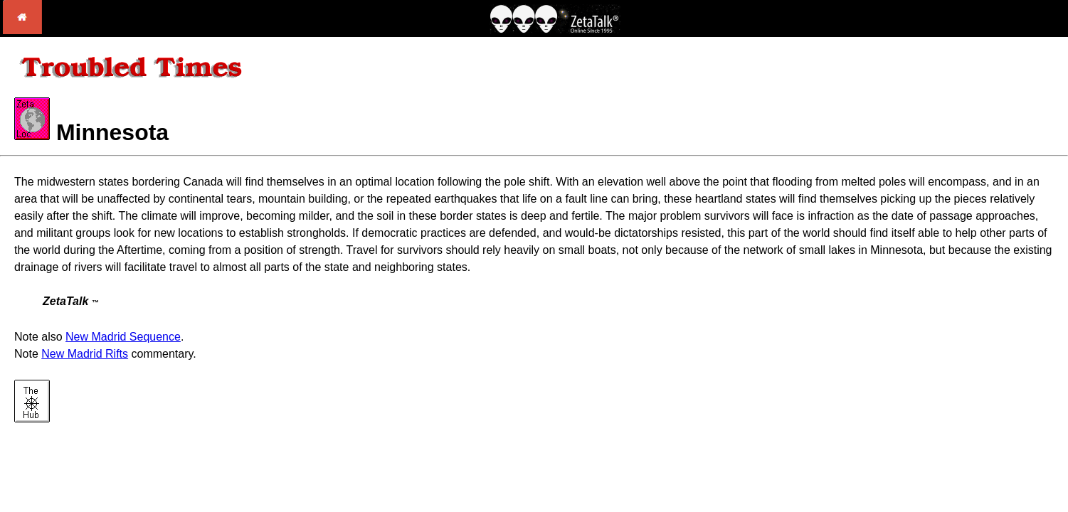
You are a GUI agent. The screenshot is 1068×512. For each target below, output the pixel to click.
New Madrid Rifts (84, 354)
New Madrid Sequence (123, 337)
